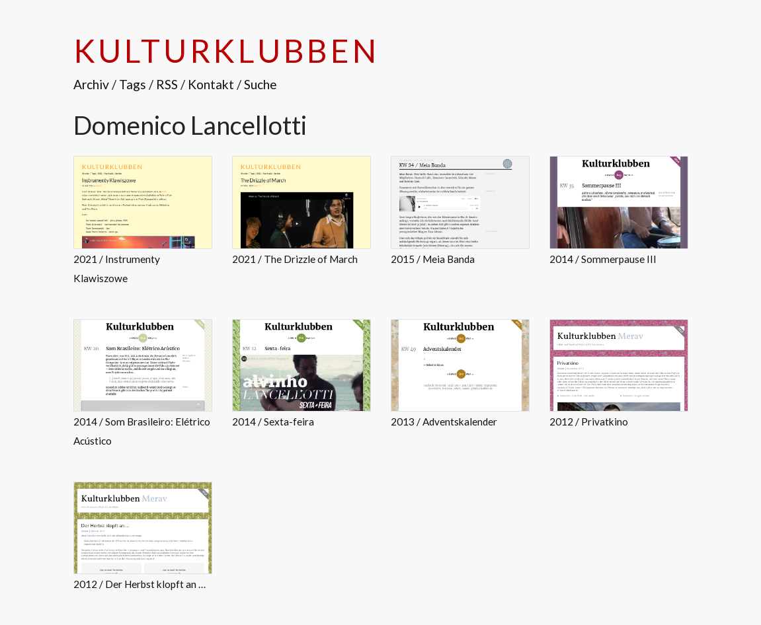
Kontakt (211, 84)
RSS (167, 84)
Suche (260, 84)
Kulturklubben (226, 50)
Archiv (91, 84)
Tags (132, 84)
